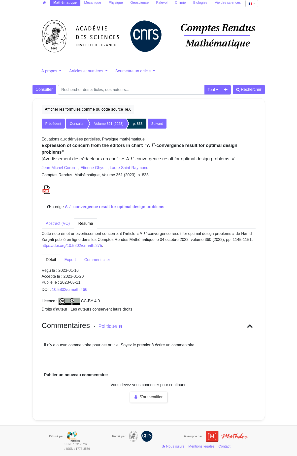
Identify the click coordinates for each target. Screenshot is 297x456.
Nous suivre (173, 446)
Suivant (157, 124)
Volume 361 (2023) (108, 124)
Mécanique (92, 2)
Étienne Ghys (92, 168)
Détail (51, 260)
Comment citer (97, 260)
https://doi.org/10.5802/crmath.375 (72, 245)
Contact (224, 446)
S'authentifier (148, 397)
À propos (49, 71)
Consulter (44, 89)
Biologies (200, 2)
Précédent (53, 124)
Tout (211, 90)
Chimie (180, 2)
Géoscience (139, 2)
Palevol (161, 2)
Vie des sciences (228, 2)
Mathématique (65, 2)
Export (70, 260)
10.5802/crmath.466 (69, 289)
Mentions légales (201, 446)
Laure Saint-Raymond (129, 168)
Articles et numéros (86, 71)
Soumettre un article (133, 71)
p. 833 (138, 124)
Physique (116, 2)
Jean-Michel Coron (59, 168)
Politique (110, 326)
